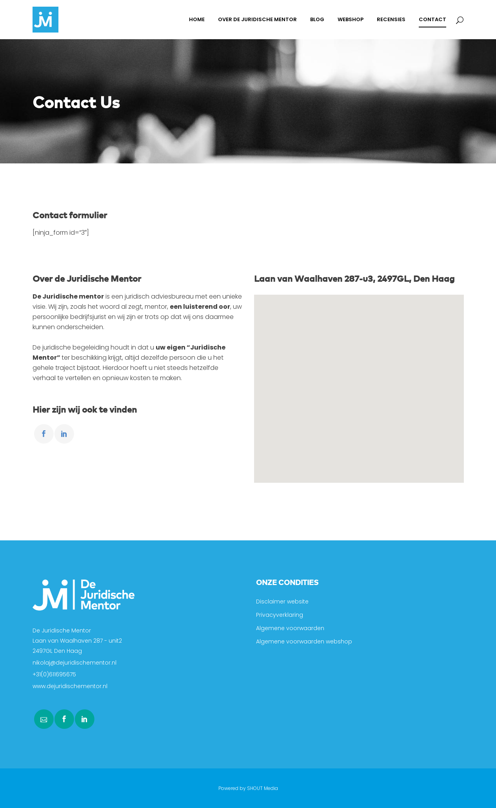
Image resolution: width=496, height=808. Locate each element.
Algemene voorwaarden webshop (304, 641)
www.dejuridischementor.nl (70, 686)
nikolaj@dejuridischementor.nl (74, 663)
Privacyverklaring (279, 615)
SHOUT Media (262, 788)
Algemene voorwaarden (290, 628)
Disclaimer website (282, 601)
